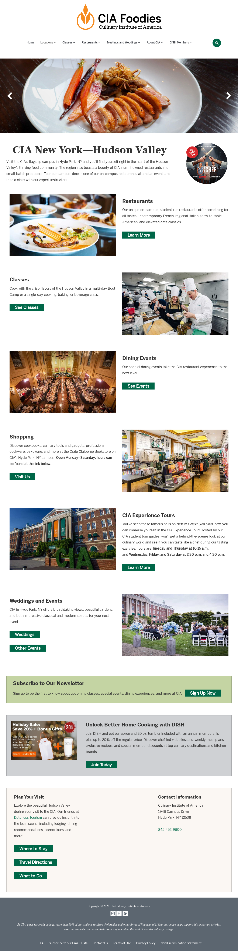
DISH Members (179, 42)
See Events (138, 386)
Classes (67, 42)
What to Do (30, 875)
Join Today (101, 764)
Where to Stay (33, 848)
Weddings (24, 634)
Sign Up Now (202, 693)
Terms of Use (122, 943)
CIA (41, 943)
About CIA (153, 42)
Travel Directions (35, 862)
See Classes (26, 307)
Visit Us (22, 476)
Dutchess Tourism (28, 818)
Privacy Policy (145, 943)
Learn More (139, 235)
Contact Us (100, 943)
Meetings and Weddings (122, 42)
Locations (46, 42)
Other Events (28, 648)
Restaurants (90, 42)
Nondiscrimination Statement (181, 943)
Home (30, 42)
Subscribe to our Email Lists (68, 943)
